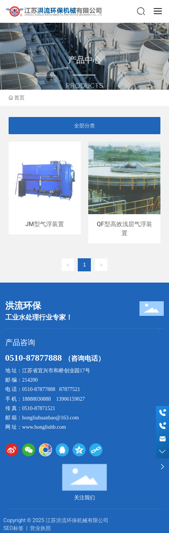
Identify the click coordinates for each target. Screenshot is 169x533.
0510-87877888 (34, 358)
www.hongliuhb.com (44, 427)
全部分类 (84, 126)
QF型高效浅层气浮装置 (124, 192)
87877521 (69, 389)
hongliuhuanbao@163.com (50, 417)
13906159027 (70, 399)
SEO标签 (13, 528)
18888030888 (36, 399)
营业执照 (40, 528)
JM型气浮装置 (45, 192)
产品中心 (84, 67)
